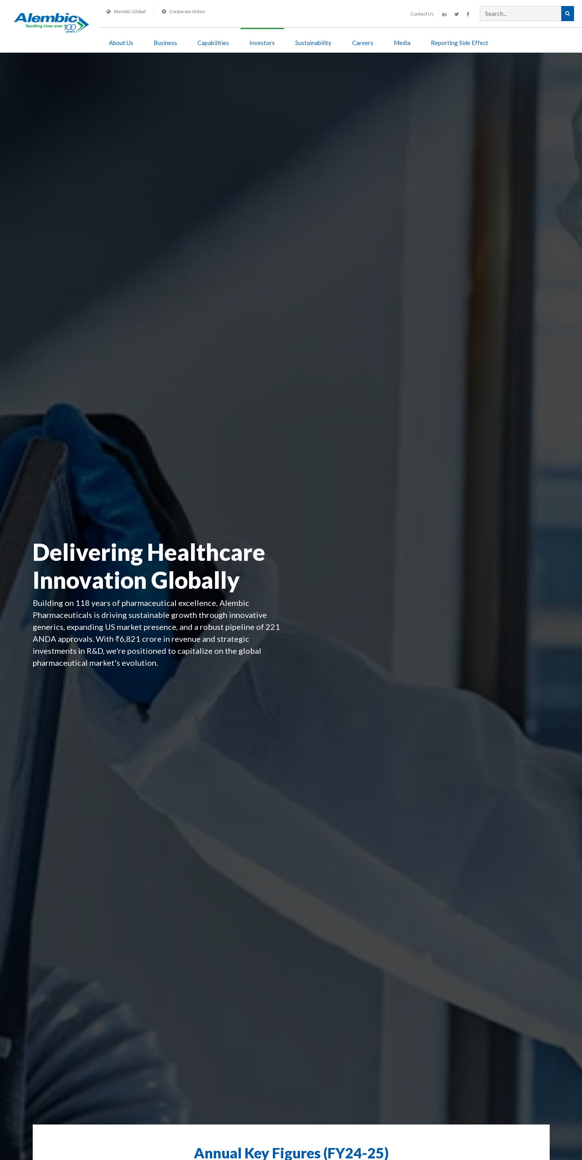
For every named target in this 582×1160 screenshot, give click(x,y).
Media (402, 42)
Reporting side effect (459, 42)
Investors (262, 42)
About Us (121, 42)
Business (165, 42)
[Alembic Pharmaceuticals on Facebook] (468, 14)
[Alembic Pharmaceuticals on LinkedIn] (444, 14)
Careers (362, 42)
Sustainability (313, 42)
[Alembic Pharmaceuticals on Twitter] (456, 14)
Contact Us (422, 14)
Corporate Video (183, 11)
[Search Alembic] (567, 13)
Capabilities (213, 42)
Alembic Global (126, 11)
